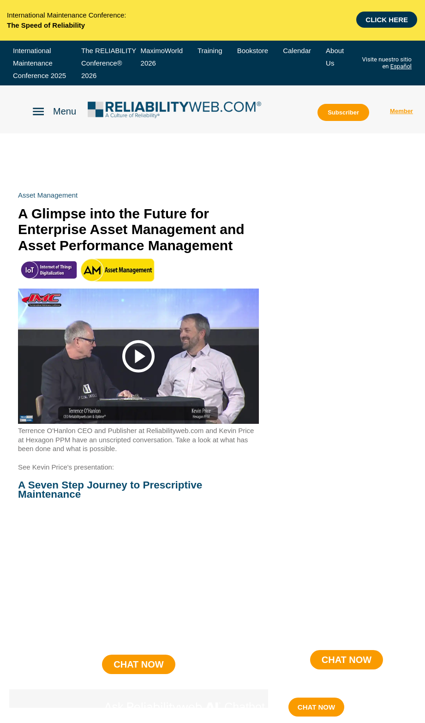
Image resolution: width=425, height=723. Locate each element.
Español (401, 66)
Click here (386, 19)
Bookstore (253, 50)
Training (210, 50)
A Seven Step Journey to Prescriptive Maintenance (110, 489)
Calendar (297, 50)
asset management (48, 195)
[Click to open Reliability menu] (54, 111)
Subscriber (343, 112)
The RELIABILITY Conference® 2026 (108, 63)
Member (401, 111)
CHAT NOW (316, 707)
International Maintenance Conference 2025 (39, 63)
